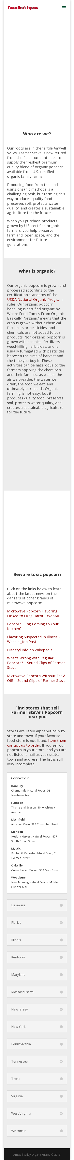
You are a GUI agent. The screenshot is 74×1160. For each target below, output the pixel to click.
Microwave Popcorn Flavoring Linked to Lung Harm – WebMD (33, 613)
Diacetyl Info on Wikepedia (29, 650)
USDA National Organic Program (35, 299)
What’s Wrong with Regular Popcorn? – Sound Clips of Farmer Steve (36, 663)
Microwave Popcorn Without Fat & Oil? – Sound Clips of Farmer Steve (36, 678)
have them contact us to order (36, 743)
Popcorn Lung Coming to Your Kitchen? (33, 626)
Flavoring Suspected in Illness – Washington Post (33, 639)
